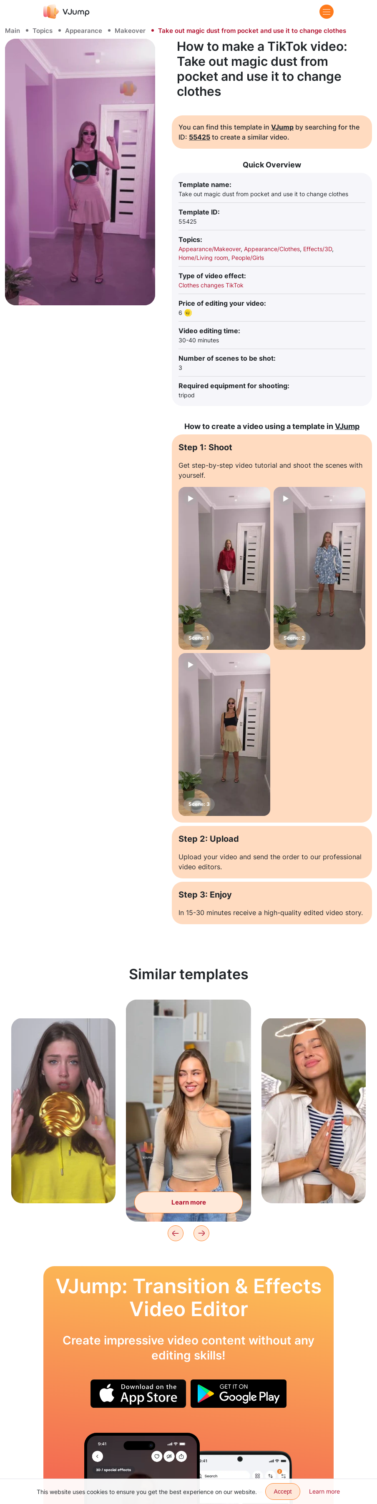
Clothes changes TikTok (211, 285)
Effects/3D (317, 248)
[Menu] (326, 12)
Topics (43, 31)
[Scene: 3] (224, 734)
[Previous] (175, 1233)
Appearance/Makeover (209, 248)
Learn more (324, 1491)
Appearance (83, 31)
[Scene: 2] (319, 568)
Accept (283, 1491)
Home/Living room (203, 257)
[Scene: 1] (224, 568)
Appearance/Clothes (272, 248)
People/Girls (247, 257)
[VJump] (66, 11)
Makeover (130, 31)
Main (12, 31)
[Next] (201, 1233)
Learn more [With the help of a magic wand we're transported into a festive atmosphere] (188, 1202)
